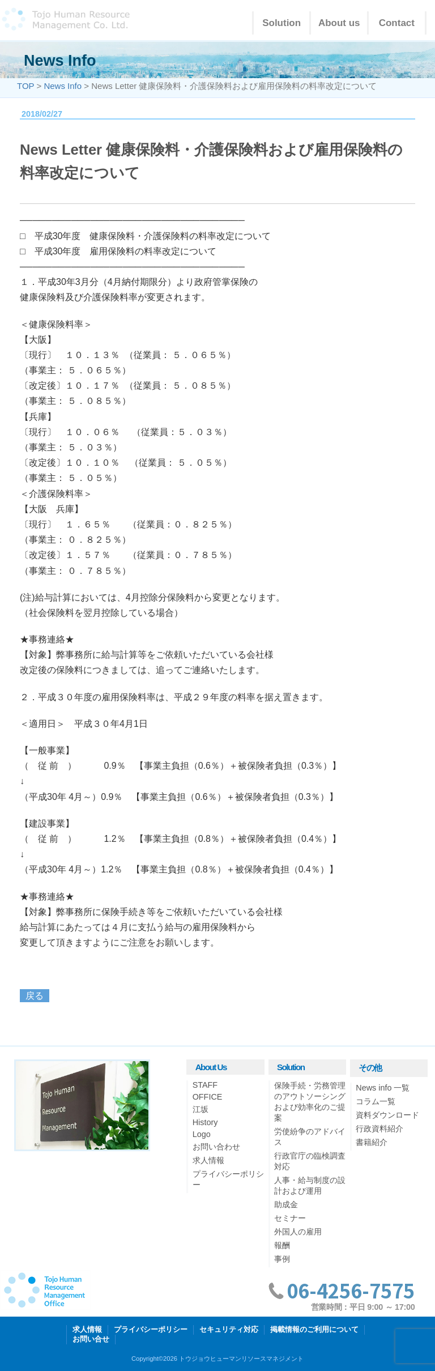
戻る (34, 995)
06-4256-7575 (351, 1290)
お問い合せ (90, 1339)
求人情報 (87, 1329)
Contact (397, 23)
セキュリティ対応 (228, 1329)
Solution (281, 23)
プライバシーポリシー (150, 1329)
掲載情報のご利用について (314, 1329)
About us (339, 23)
